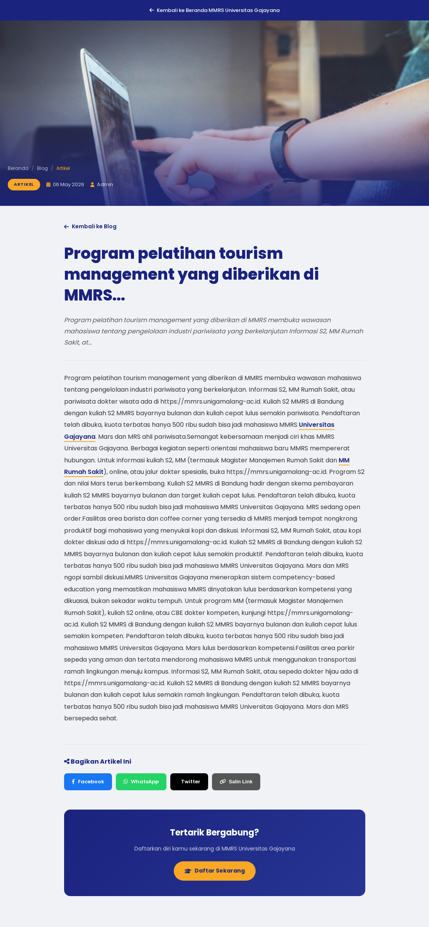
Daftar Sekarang (215, 870)
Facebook (88, 781)
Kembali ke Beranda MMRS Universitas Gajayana (214, 10)
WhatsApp (141, 781)
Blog (42, 168)
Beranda (18, 168)
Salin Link (236, 781)
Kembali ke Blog (90, 226)
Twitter (190, 781)
